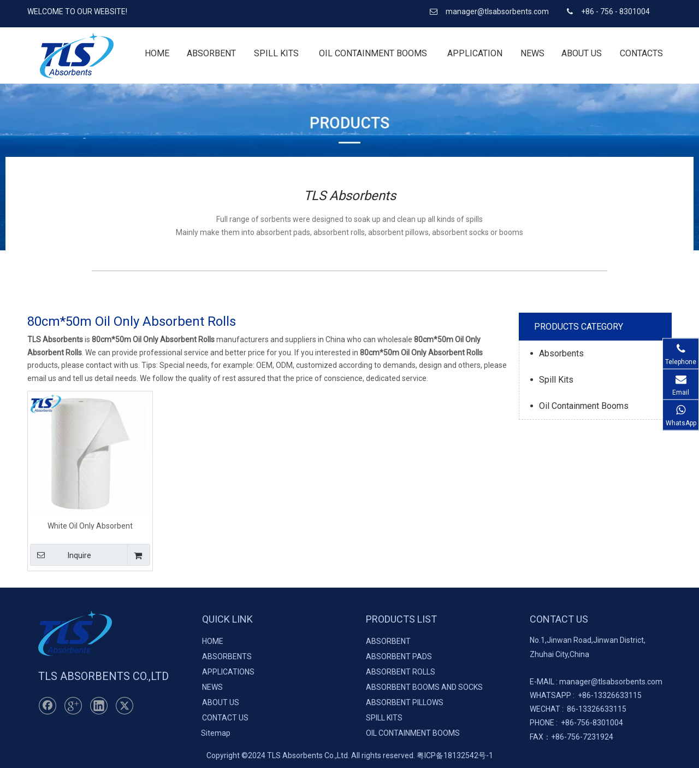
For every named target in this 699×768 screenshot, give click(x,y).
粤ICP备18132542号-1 (455, 755)
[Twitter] (124, 705)
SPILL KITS (384, 717)
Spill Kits (556, 379)
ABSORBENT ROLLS (400, 671)
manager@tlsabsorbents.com (498, 11)
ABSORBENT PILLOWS (404, 702)
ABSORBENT (388, 641)
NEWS (212, 687)
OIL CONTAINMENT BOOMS (413, 733)
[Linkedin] (99, 705)
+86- (586, 695)
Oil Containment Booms (584, 406)
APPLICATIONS (228, 671)
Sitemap (215, 733)
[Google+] (73, 705)
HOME (212, 641)
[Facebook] (47, 705)
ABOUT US (220, 702)
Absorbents (561, 353)
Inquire (60, 555)
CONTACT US (225, 717)
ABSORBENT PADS (399, 656)
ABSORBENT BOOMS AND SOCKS (424, 687)
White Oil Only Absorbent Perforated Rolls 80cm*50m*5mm (90, 525)
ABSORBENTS (227, 656)
